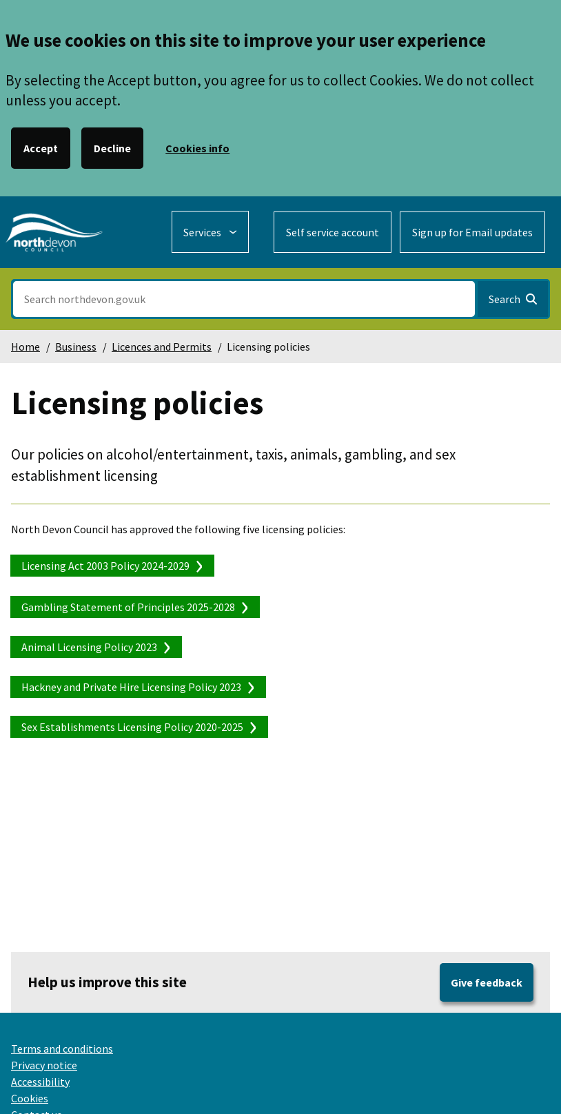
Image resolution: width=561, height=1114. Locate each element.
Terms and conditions (62, 1048)
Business (75, 346)
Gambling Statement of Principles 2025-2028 (128, 607)
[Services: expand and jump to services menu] (210, 232)
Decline (112, 148)
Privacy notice (44, 1065)
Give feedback (486, 982)
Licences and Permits (162, 346)
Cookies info (197, 148)
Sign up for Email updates (472, 232)
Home (25, 346)
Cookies (29, 1098)
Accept (40, 148)
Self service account (332, 232)
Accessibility (40, 1082)
